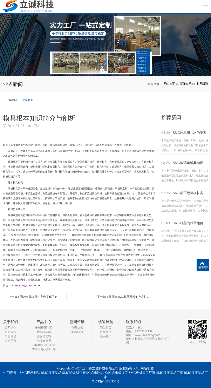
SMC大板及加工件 (44, 349)
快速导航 (105, 322)
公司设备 (10, 332)
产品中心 (43, 322)
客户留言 (10, 340)
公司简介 (10, 327)
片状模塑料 (44, 332)
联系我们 (105, 336)
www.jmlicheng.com (147, 335)
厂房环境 (10, 336)
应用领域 (105, 332)
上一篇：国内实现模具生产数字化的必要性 (35, 296)
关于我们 (10, 322)
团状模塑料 (44, 336)
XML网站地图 (143, 368)
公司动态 (12, 100)
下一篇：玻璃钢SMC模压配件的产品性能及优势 (124, 296)
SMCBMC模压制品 (44, 345)
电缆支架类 (44, 340)
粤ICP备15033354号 (105, 381)
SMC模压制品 (30, 372)
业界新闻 (202, 83)
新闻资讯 (185, 83)
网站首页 (169, 83)
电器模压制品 (44, 327)
